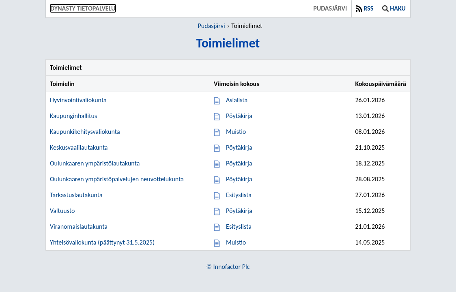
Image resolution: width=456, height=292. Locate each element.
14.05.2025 (370, 242)
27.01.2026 (370, 195)
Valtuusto (62, 211)
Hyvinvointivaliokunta (78, 100)
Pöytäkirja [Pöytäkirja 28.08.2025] (239, 179)
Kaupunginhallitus (73, 116)
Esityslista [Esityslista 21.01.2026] (239, 226)
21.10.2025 (370, 147)
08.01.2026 (370, 131)
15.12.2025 (370, 211)
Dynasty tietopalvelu (83, 8)
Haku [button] (394, 8)
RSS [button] (364, 8)
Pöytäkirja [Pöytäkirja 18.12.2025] (239, 163)
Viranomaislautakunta (79, 226)
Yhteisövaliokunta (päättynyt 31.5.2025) (102, 242)
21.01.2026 (370, 226)
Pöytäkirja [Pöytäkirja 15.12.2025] (239, 211)
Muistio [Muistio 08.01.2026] (236, 131)
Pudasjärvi (330, 8)
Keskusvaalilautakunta (79, 147)
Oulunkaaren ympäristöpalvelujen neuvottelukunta (117, 179)
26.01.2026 (370, 100)
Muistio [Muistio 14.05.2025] (236, 242)
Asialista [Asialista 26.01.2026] (236, 100)
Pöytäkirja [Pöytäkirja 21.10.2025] (239, 147)
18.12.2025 (370, 163)
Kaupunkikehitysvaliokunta (85, 131)
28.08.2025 (370, 179)
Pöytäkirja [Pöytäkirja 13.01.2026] (239, 116)
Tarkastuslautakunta (76, 195)
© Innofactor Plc (228, 267)
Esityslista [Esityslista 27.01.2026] (239, 195)
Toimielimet (246, 26)
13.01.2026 (370, 116)
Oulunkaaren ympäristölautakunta (95, 163)
